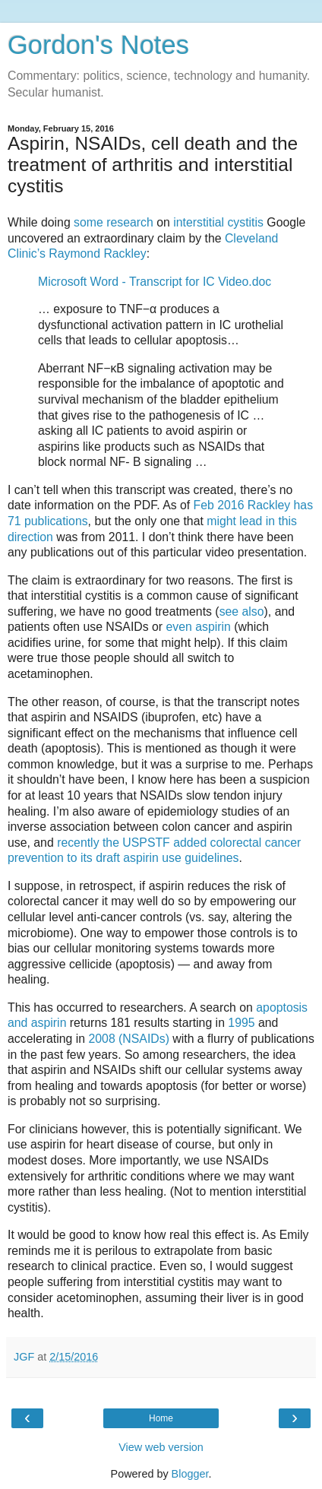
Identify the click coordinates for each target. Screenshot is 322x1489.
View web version (161, 1447)
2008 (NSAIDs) (128, 1038)
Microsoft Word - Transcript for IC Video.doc (154, 281)
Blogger (190, 1474)
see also (241, 611)
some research (113, 222)
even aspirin (198, 626)
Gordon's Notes (98, 44)
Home (161, 1418)
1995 (241, 1022)
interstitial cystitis (218, 222)
